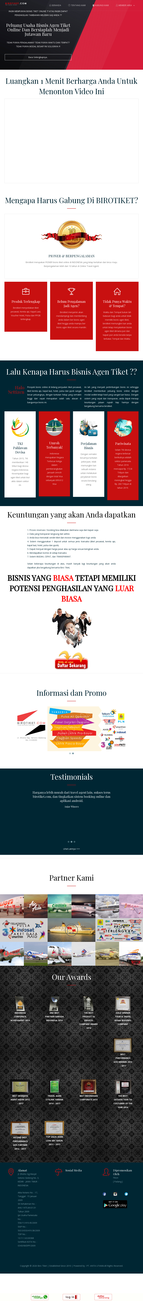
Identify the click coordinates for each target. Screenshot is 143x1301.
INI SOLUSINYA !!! (52, 46)
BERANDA (55, 5)
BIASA (63, 578)
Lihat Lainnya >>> (71, 848)
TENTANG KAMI (77, 5)
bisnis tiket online (61, 262)
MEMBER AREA (124, 5)
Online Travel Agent (89, 266)
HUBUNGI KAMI (101, 5)
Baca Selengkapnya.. (38, 57)
